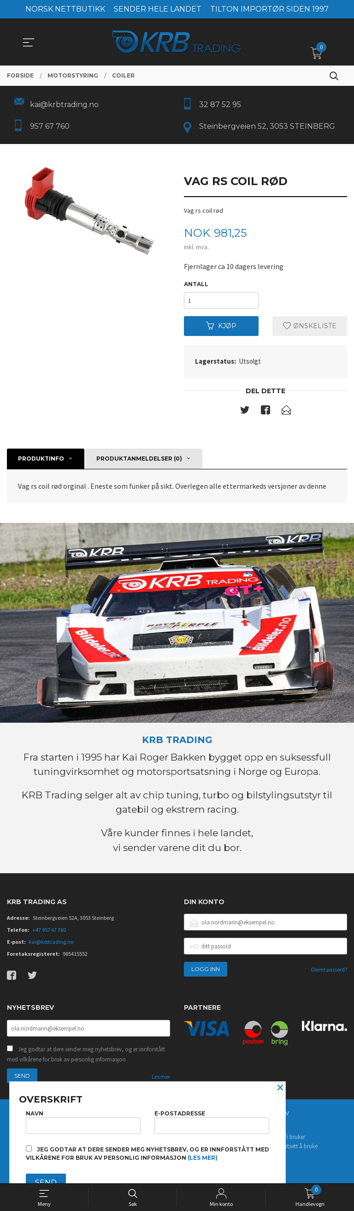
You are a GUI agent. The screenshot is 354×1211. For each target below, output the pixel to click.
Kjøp (221, 326)
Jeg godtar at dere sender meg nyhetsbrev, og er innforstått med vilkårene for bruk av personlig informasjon (86, 1054)
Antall (196, 284)
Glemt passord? (329, 969)
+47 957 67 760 (49, 930)
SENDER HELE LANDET (157, 9)
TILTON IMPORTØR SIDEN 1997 (269, 9)
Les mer (161, 1076)
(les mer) (203, 1157)
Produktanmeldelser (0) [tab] (139, 459)
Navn (83, 1121)
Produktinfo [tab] (41, 459)
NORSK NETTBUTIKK (65, 9)
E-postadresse (211, 1121)
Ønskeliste (309, 326)
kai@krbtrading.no (51, 942)
